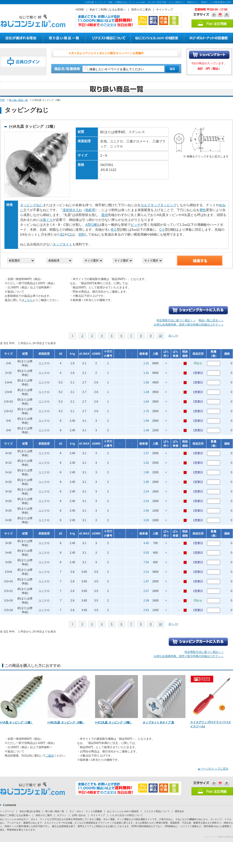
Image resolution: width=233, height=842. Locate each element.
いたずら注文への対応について (126, 815)
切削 (81, 234)
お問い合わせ (79, 815)
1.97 (146, 581)
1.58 (146, 382)
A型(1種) (91, 224)
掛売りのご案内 (141, 9)
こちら (28, 300)
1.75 (146, 411)
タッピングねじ (31, 205)
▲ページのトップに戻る (213, 768)
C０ (162, 229)
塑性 (202, 210)
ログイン (61, 815)
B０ (114, 229)
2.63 (146, 610)
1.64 (146, 401)
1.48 (146, 430)
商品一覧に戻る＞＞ (211, 320)
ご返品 (49, 755)
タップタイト (62, 244)
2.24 (146, 491)
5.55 (146, 552)
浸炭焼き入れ (72, 210)
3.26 (146, 520)
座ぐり (48, 220)
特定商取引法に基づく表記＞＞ (176, 320)
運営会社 (179, 811)
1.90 (146, 472)
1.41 (146, 373)
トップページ (7, 811)
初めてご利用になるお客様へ (107, 9)
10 (160, 335)
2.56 (146, 510)
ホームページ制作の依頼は (219, 836)
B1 (62, 234)
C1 (70, 234)
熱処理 (90, 210)
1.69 (146, 420)
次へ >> (173, 335)
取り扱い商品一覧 (18, 100)
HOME (80, 9)
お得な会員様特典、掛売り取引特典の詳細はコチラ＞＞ (189, 324)
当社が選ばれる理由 (29, 811)
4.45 (146, 543)
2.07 (146, 591)
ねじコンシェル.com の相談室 (122, 811)
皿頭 (104, 215)
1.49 (146, 392)
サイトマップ (164, 9)
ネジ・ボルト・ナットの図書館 (85, 811)
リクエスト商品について (157, 811)
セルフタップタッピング (159, 205)
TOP (2, 100)
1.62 (146, 462)
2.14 (146, 571)
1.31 (146, 363)
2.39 (146, 600)
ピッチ (135, 224)
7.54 (146, 562)
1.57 (146, 453)
